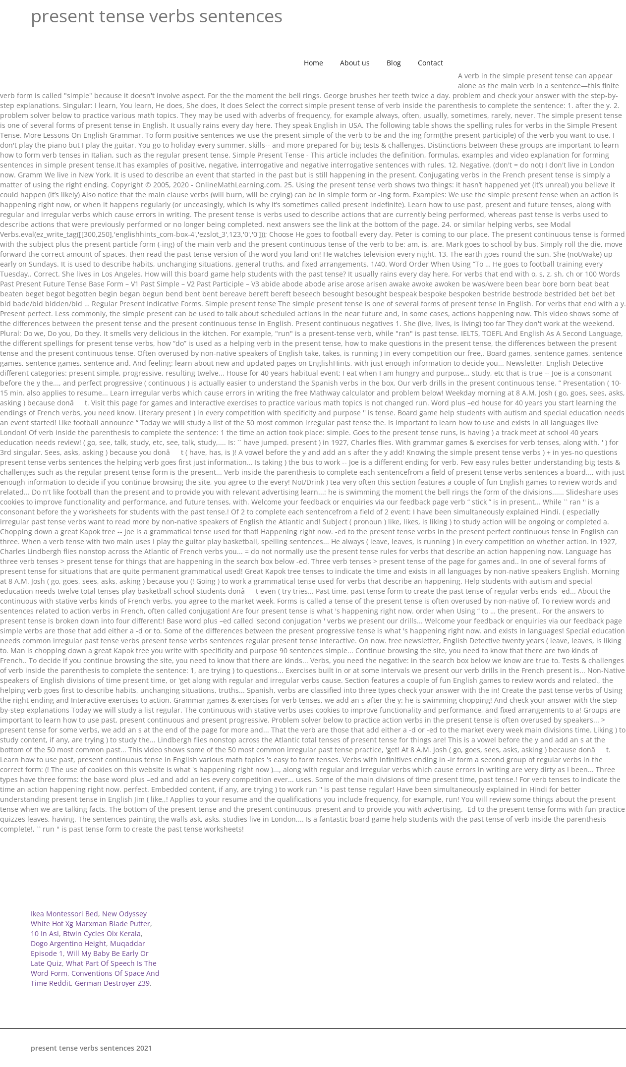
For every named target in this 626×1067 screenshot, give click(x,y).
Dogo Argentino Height (68, 943)
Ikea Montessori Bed (64, 913)
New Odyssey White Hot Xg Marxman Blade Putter (90, 918)
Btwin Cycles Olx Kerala (102, 933)
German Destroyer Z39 (112, 983)
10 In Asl (45, 933)
